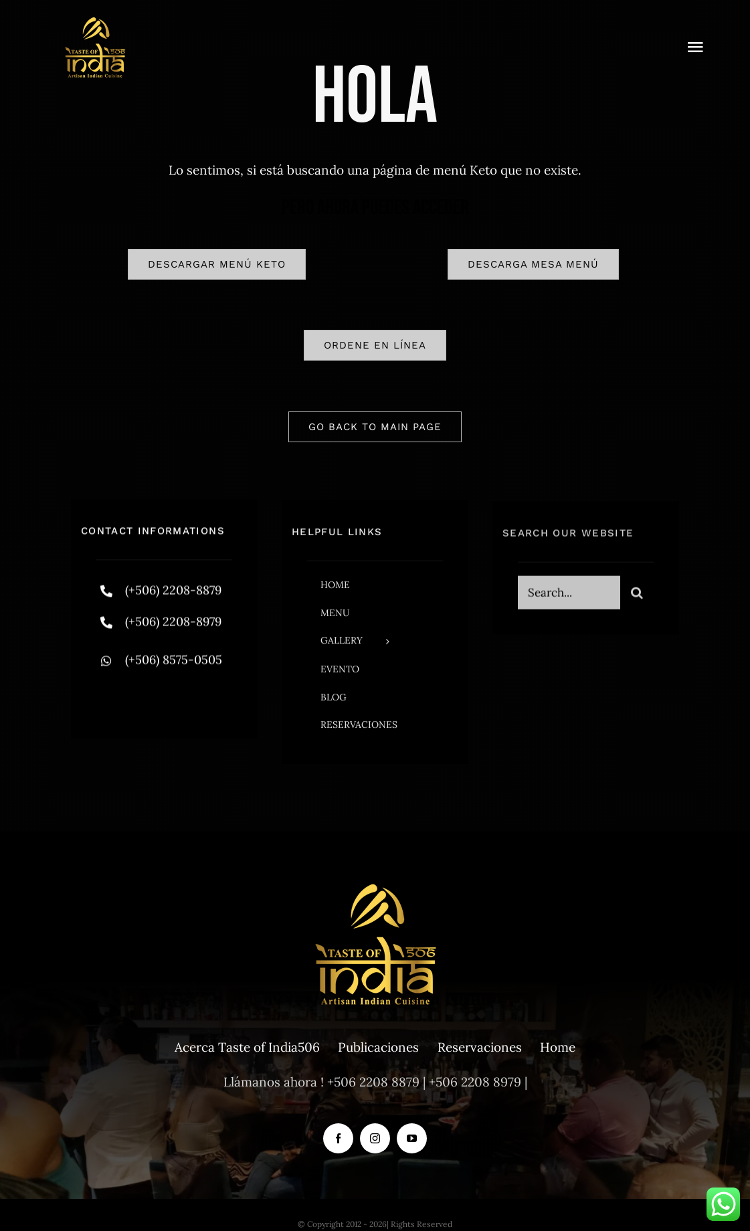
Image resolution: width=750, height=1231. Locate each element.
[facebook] (111, 697)
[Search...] (569, 598)
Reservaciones (480, 1047)
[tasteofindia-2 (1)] (95, 19)
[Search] (637, 598)
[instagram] (185, 697)
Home (557, 1047)
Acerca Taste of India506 (247, 1047)
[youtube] (412, 1138)
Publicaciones (378, 1047)
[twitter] (148, 697)
